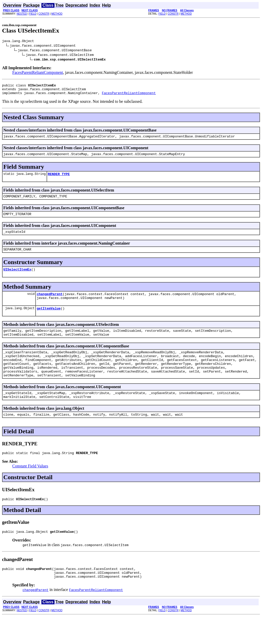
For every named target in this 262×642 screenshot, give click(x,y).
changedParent (49, 304)
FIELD (32, 13)
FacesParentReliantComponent (37, 73)
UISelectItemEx (17, 278)
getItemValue (49, 319)
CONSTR (43, 13)
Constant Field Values (30, 487)
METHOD (56, 13)
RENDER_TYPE (59, 179)
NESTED (22, 13)
